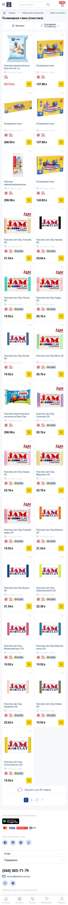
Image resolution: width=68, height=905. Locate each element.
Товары (12, 13)
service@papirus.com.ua (16, 876)
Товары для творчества (32, 13)
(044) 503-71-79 (15, 871)
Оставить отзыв (13, 72)
